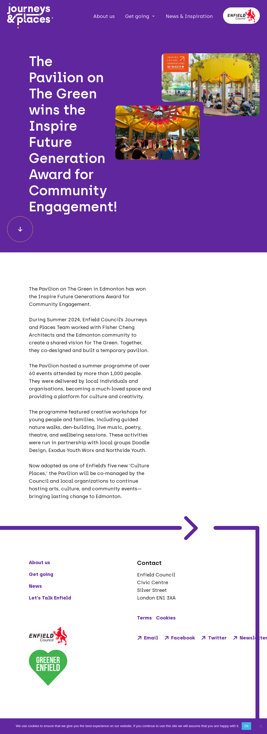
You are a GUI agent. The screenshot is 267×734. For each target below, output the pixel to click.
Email (147, 638)
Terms (144, 618)
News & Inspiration (189, 16)
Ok (246, 726)
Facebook (179, 638)
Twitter (213, 638)
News (35, 586)
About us (104, 16)
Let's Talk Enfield (50, 598)
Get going (137, 16)
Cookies (166, 618)
